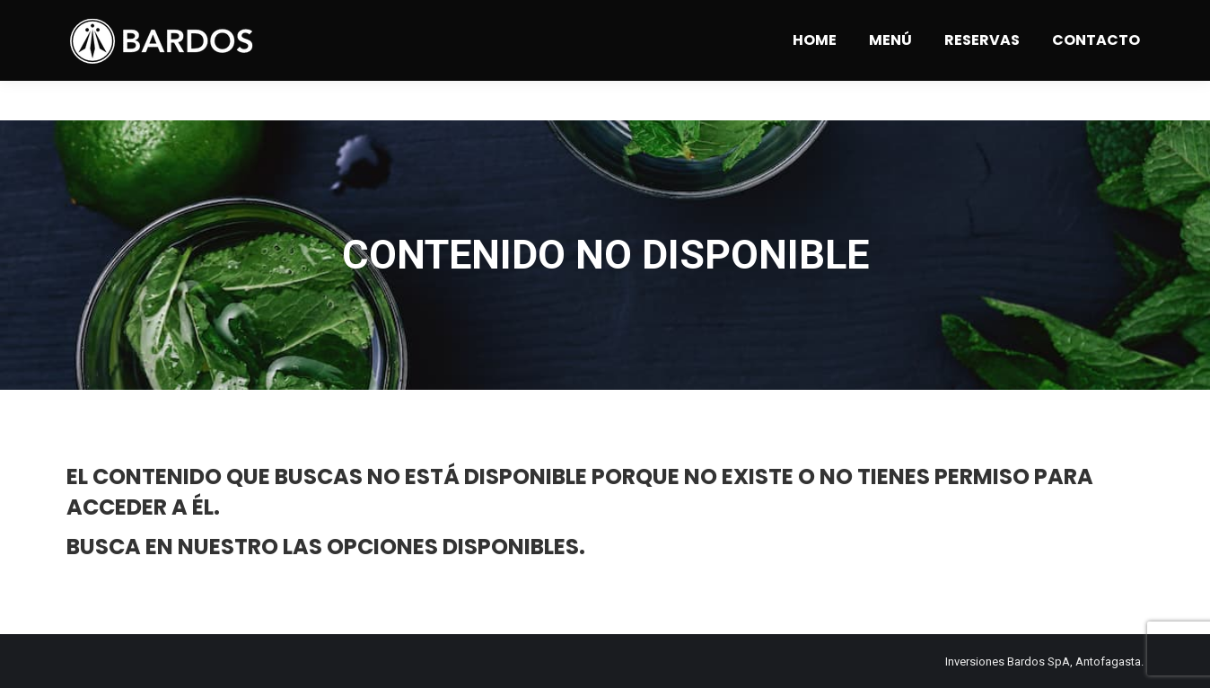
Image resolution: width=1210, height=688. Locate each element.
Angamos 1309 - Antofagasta (267, 20)
